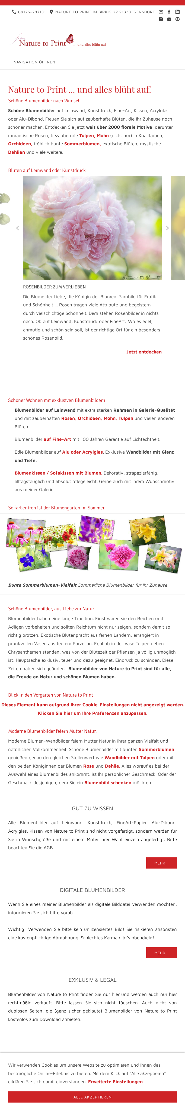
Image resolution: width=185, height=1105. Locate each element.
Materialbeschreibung (137, 1063)
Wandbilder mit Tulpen (129, 757)
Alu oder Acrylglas (82, 452)
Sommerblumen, (82, 143)
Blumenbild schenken (107, 782)
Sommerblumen (156, 749)
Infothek (124, 1058)
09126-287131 (29, 12)
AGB (86, 1063)
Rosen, (68, 418)
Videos (69, 1063)
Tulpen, (87, 135)
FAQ (101, 1063)
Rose (88, 766)
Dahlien (16, 152)
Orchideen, (20, 143)
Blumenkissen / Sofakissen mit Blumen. (58, 473)
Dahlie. (112, 766)
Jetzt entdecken (144, 352)
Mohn (103, 135)
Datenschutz (94, 1058)
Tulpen (126, 418)
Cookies (92, 1068)
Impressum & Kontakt (48, 1058)
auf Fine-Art (57, 439)
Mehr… (161, 863)
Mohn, (110, 418)
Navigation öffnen (34, 62)
